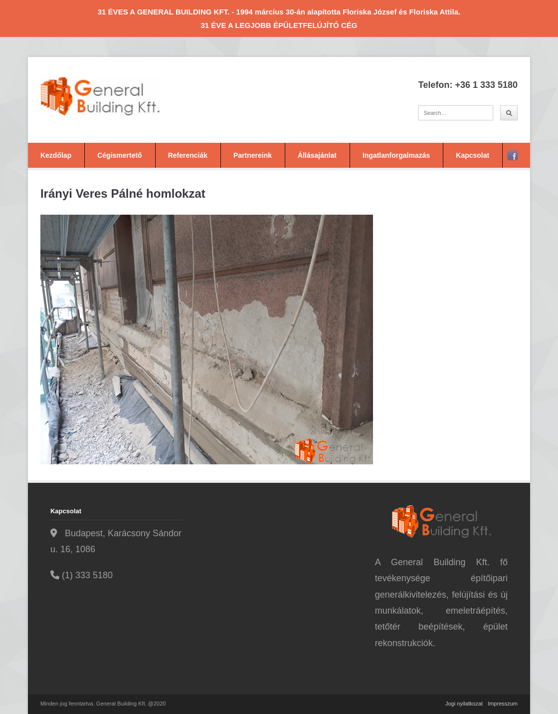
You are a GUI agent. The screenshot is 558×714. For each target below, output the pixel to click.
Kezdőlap (55, 155)
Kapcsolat (472, 155)
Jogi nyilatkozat (464, 704)
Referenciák (187, 155)
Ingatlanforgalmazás (396, 155)
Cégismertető (119, 155)
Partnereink (252, 155)
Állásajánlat (317, 155)
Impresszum (503, 704)
